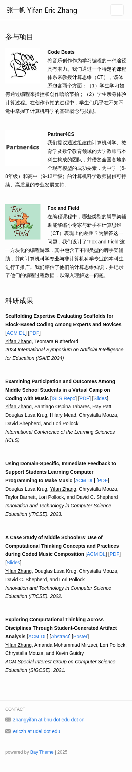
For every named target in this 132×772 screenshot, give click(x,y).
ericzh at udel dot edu (36, 731)
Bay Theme (42, 752)
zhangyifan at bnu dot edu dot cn (48, 719)
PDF (34, 333)
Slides (100, 398)
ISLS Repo (63, 398)
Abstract (60, 636)
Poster (80, 636)
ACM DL (16, 333)
